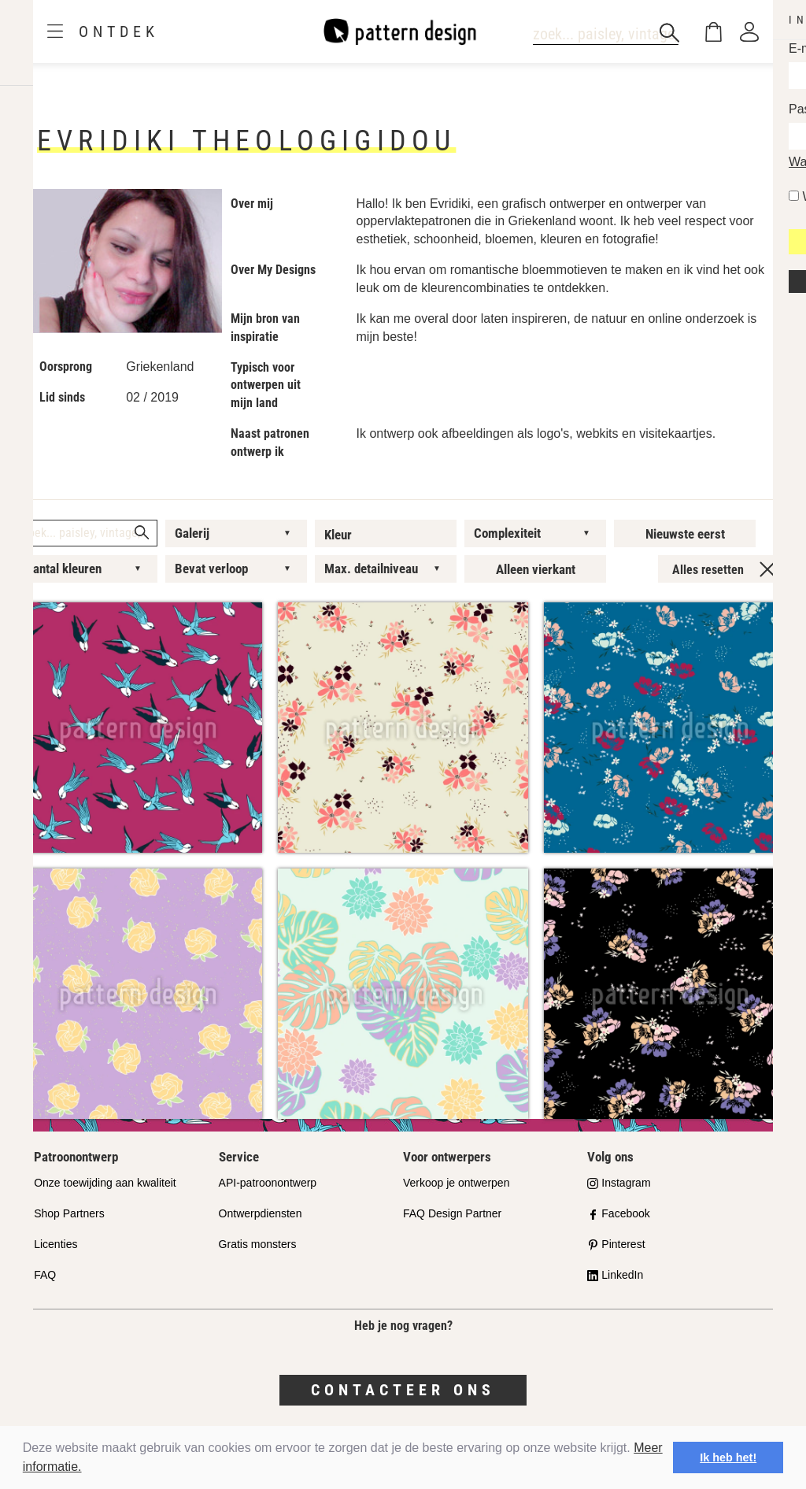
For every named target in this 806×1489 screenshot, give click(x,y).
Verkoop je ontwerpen (456, 1182)
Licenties (55, 1244)
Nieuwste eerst (685, 534)
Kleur (338, 535)
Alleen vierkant (535, 569)
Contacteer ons (403, 1389)
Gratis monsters (258, 1244)
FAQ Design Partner (452, 1213)
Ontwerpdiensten (260, 1213)
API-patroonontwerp (268, 1182)
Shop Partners (69, 1213)
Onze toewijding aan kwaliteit (105, 1182)
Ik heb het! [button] (728, 1457)
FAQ (45, 1275)
